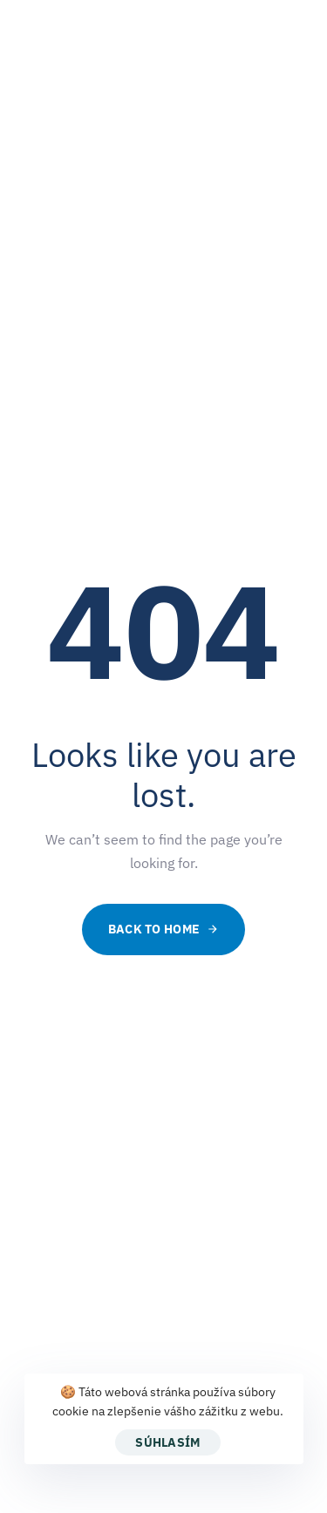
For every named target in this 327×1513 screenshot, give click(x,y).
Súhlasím (167, 1442)
